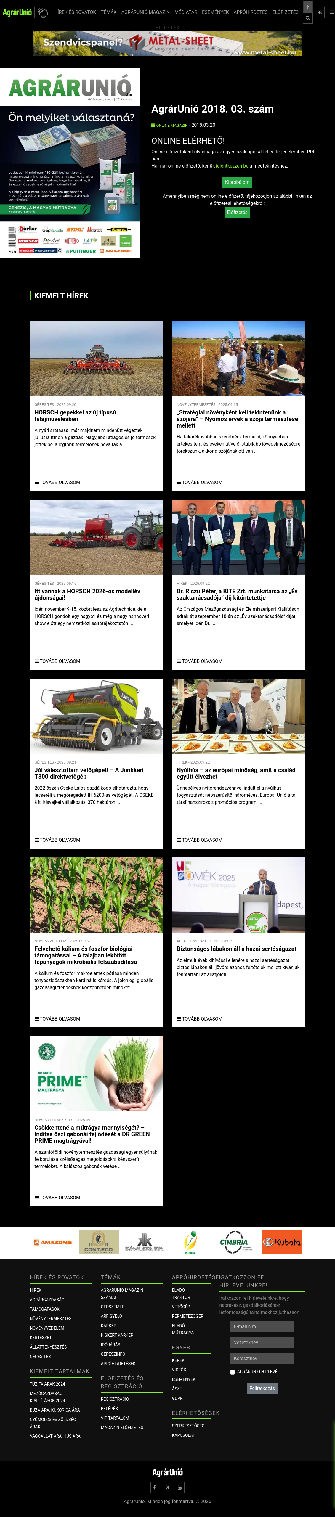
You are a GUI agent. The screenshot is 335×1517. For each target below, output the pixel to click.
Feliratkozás (262, 1388)
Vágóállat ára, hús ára (55, 1436)
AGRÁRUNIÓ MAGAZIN (145, 12)
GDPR (177, 1398)
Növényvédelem (47, 1328)
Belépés (109, 1408)
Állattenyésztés (48, 1347)
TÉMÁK (108, 12)
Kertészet (41, 1337)
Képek (178, 1360)
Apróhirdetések (118, 1363)
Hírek (35, 1290)
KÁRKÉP (108, 1325)
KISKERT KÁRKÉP (117, 1335)
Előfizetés (237, 212)
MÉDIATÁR (185, 12)
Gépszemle (112, 1306)
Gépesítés (40, 1356)
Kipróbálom (237, 182)
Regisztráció (115, 1399)
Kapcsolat (183, 1435)
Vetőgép (181, 1306)
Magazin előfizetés (122, 1427)
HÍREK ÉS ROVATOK (75, 12)
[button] (41, 12)
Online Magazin (169, 125)
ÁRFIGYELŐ (111, 1316)
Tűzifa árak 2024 (47, 1384)
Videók (179, 1369)
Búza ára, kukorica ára (55, 1410)
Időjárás (110, 1344)
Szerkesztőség (188, 1425)
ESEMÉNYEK (215, 12)
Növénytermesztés (51, 1318)
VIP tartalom (115, 1418)
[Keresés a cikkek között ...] (308, 6)
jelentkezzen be (232, 166)
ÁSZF (177, 1388)
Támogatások (45, 1309)
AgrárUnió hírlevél (258, 1371)
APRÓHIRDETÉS (251, 12)
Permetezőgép (187, 1316)
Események (183, 1379)
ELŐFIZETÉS (286, 12)
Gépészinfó (113, 1354)
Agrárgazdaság (47, 1299)
